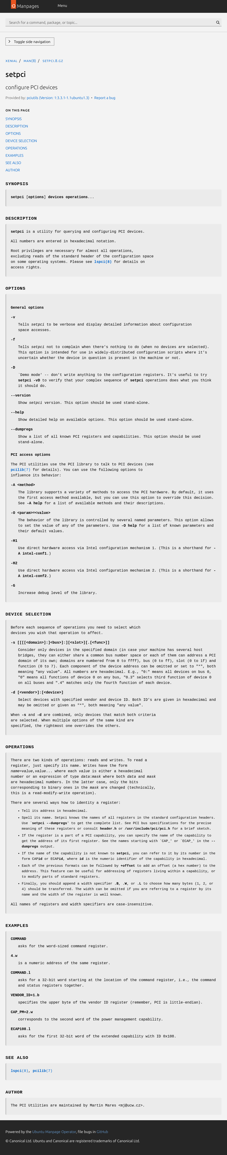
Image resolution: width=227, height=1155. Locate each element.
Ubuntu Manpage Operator (54, 1132)
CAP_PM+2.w (22, 1012)
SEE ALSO (13, 163)
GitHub (102, 1132)
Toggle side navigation (31, 42)
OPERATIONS (16, 148)
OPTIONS (13, 133)
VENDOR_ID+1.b (25, 995)
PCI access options (30, 455)
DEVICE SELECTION (21, 141)
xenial (11, 61)
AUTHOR (12, 170)
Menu (62, 5)
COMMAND (18, 939)
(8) (19, 1071)
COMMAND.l (20, 973)
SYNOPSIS (13, 119)
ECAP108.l (20, 1029)
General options (27, 308)
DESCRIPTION (16, 126)
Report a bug (104, 98)
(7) (20, 470)
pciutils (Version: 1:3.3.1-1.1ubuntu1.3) (58, 98)
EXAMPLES (14, 155)
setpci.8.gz (53, 61)
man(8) (30, 61)
